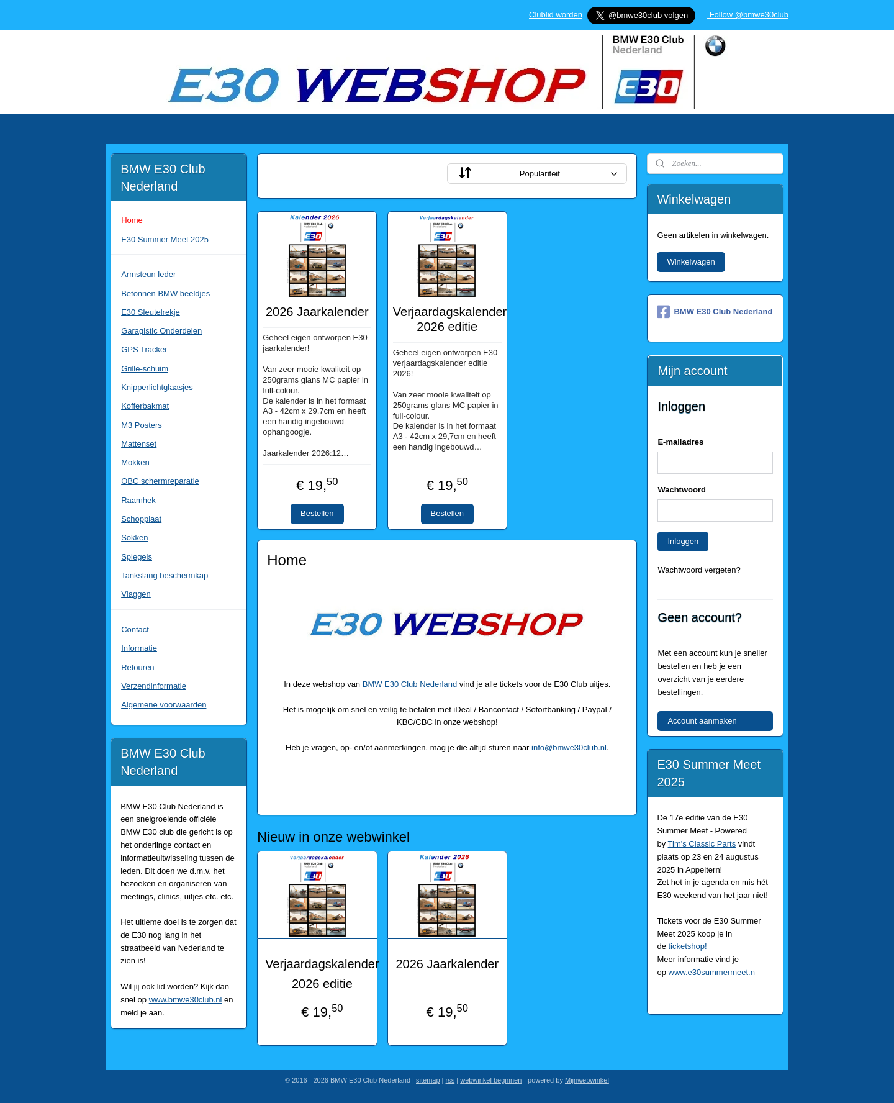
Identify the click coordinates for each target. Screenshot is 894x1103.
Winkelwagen (691, 261)
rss (450, 1080)
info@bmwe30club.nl (569, 747)
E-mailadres (680, 442)
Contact (135, 629)
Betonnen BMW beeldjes (165, 293)
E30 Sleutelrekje (150, 312)
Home (132, 220)
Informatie (139, 648)
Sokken (134, 537)
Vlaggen (136, 594)
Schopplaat (141, 519)
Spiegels (136, 556)
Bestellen (316, 513)
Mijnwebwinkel (587, 1080)
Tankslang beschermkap (164, 575)
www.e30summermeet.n (712, 972)
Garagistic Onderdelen (161, 330)
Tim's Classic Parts (702, 843)
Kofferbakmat (145, 406)
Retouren (137, 667)
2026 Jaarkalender (317, 312)
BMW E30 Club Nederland (409, 684)
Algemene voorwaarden (163, 704)
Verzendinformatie (153, 686)
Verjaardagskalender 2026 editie (446, 319)
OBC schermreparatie (160, 481)
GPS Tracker (144, 349)
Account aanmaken (701, 720)
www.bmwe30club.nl (185, 999)
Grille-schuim (144, 368)
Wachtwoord (681, 489)
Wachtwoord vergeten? (698, 569)
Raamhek (138, 500)
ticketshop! (688, 946)
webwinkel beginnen (491, 1080)
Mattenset (138, 443)
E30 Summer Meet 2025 (165, 239)
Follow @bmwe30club (747, 14)
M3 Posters (141, 425)
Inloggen (682, 541)
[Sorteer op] (537, 173)
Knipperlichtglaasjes (157, 387)
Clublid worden (555, 14)
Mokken (135, 462)
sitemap (428, 1080)
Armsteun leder (148, 274)
